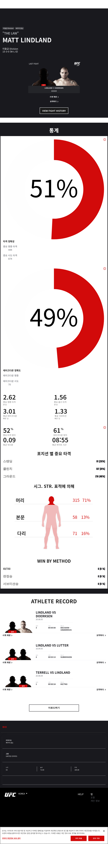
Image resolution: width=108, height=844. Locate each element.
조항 (93, 797)
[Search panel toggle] (99, 10)
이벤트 (7, 9)
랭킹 (17, 9)
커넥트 (63, 9)
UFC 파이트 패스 (78, 9)
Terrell (42, 672)
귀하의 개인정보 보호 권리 (11, 838)
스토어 (93, 9)
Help (81, 794)
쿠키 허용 (78, 838)
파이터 (28, 9)
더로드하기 (54, 708)
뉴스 (38, 9)
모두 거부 (96, 838)
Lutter (62, 645)
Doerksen (44, 616)
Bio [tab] (4, 726)
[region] (54, 835)
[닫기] (104, 831)
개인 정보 (95, 800)
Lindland (43, 612)
